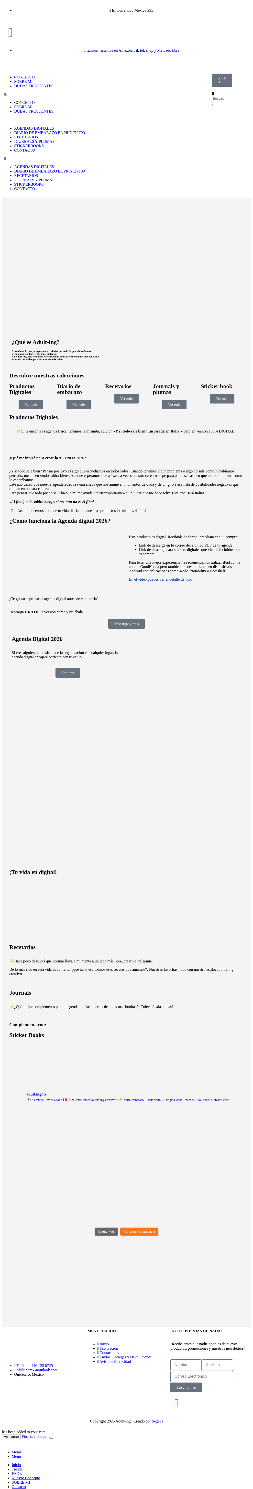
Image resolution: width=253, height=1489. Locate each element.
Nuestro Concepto (26, 1478)
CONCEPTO (24, 77)
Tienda (17, 1469)
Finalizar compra (35, 1436)
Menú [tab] (16, 1452)
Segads (157, 1421)
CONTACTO (24, 150)
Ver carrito (11, 1437)
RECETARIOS (26, 137)
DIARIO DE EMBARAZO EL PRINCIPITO (49, 133)
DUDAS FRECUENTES (33, 86)
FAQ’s (17, 1473)
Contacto (19, 1487)
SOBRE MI (23, 81)
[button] (43, 94)
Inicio (16, 1465)
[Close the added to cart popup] (51, 1438)
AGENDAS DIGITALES (34, 128)
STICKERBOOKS (29, 146)
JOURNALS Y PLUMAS (34, 141)
